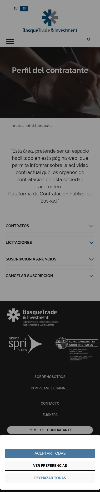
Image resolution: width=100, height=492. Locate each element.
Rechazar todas (50, 478)
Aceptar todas (50, 453)
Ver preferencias (50, 466)
